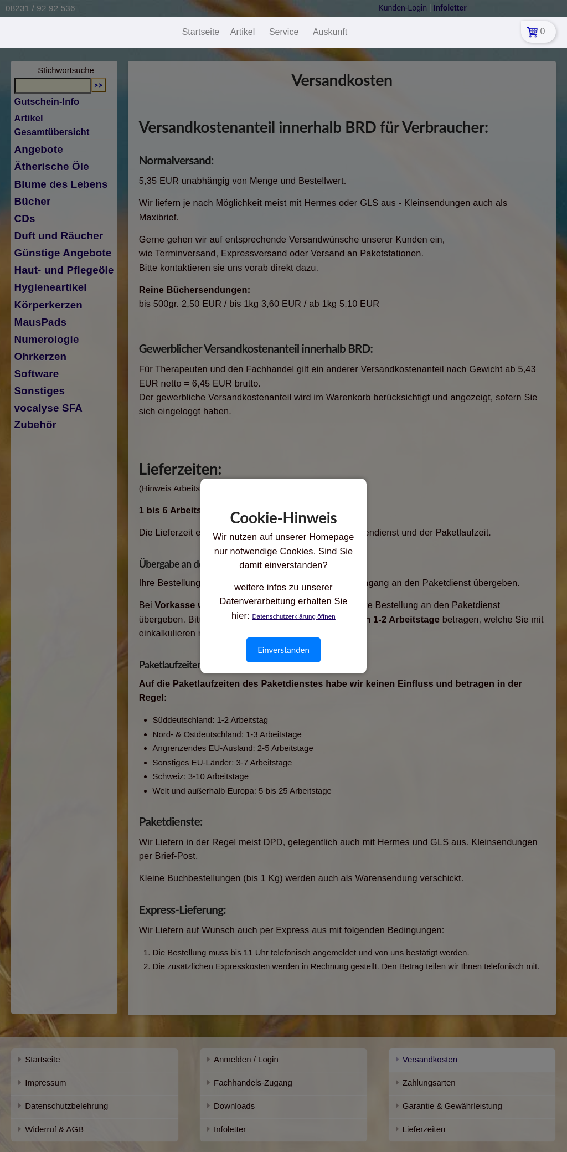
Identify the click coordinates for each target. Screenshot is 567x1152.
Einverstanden (283, 650)
